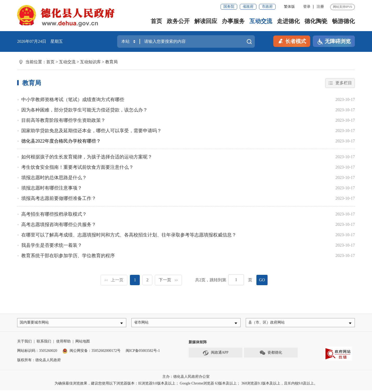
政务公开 (178, 21)
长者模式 (291, 40)
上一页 (114, 280)
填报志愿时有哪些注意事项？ (51, 188)
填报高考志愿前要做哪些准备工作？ (58, 198)
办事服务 (233, 21)
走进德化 (288, 21)
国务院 (228, 7)
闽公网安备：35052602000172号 (91, 353)
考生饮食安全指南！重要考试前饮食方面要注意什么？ (77, 167)
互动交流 (260, 21)
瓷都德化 (270, 355)
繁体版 (289, 7)
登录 (306, 7)
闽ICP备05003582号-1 (143, 353)
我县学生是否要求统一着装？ (51, 245)
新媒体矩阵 (198, 344)
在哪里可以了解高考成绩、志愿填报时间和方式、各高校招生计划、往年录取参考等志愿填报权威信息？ (128, 235)
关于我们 (24, 343)
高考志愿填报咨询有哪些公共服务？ (58, 224)
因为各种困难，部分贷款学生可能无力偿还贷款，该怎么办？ (84, 110)
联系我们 (44, 343)
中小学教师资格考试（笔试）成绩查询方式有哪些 (72, 99)
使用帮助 (63, 343)
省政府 (248, 7)
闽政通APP (216, 355)
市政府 (267, 7)
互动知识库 (90, 62)
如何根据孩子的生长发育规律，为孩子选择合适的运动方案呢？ (86, 157)
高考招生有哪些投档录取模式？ (54, 214)
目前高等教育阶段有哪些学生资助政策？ (63, 120)
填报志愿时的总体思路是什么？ (54, 177)
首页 (156, 21)
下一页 (168, 280)
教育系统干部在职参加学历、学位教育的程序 (68, 255)
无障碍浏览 (334, 41)
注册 (320, 7)
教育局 (111, 62)
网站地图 (82, 343)
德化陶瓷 (315, 21)
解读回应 (205, 21)
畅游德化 (343, 21)
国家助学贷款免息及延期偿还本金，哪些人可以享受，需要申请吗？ (91, 131)
